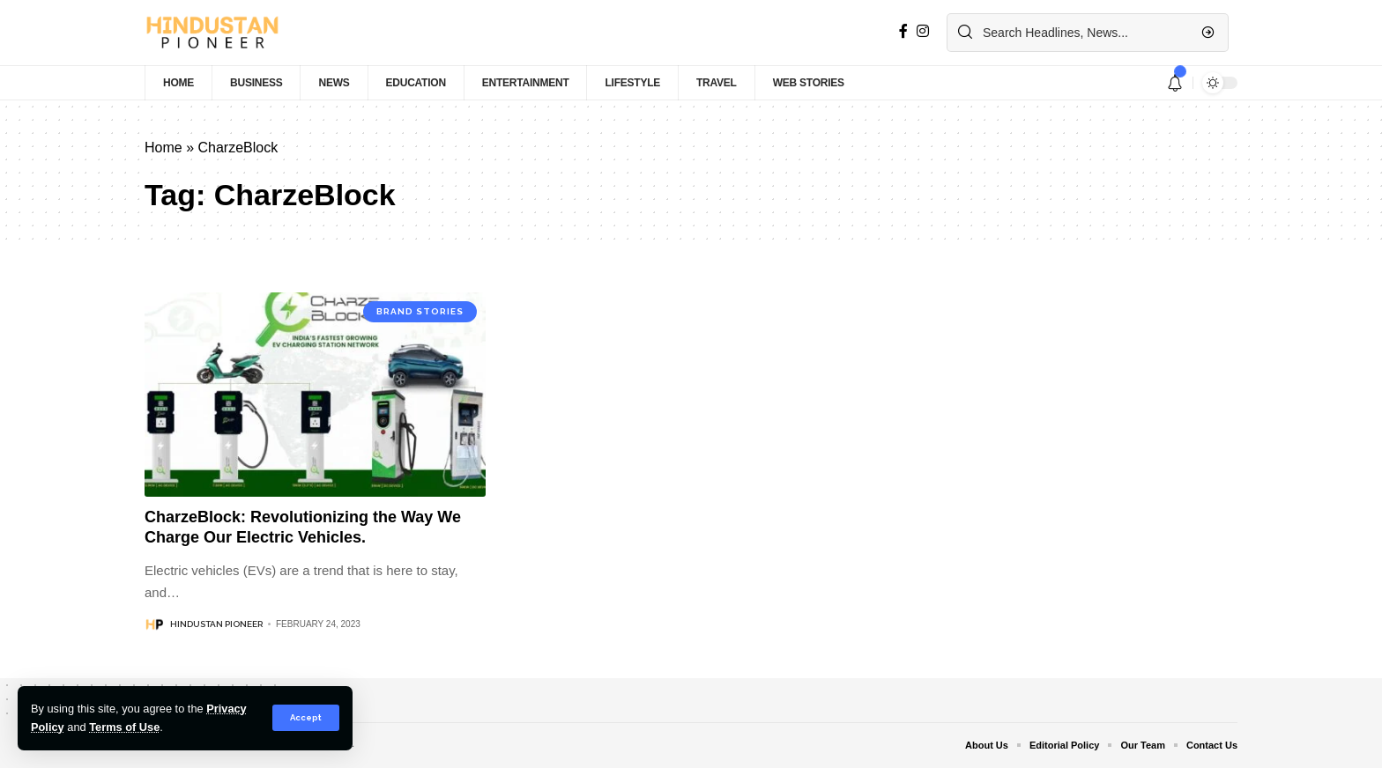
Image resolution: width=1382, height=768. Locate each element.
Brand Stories (420, 311)
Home (163, 147)
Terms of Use (124, 727)
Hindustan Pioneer (216, 624)
